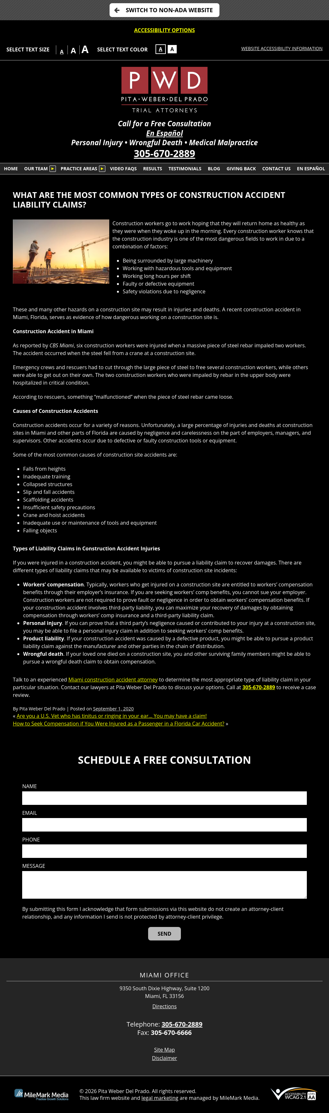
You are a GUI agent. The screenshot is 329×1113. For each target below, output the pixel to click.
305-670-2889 (164, 153)
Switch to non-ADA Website (169, 10)
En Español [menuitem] (311, 168)
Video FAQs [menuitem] (123, 168)
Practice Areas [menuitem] (79, 168)
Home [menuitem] (11, 168)
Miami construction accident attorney (113, 679)
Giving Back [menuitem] (241, 168)
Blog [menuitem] (214, 168)
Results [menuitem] (152, 168)
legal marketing (159, 1097)
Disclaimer (164, 1058)
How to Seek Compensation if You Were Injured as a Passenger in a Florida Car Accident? (118, 723)
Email (29, 813)
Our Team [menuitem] (36, 168)
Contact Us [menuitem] (276, 168)
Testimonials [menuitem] (185, 168)
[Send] (164, 933)
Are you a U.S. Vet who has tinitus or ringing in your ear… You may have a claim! (112, 715)
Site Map (164, 1049)
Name (29, 786)
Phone (31, 839)
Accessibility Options (164, 30)
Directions (164, 1006)
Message (33, 866)
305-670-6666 (171, 1032)
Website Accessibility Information (282, 48)
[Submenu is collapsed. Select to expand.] (52, 168)
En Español (164, 133)
